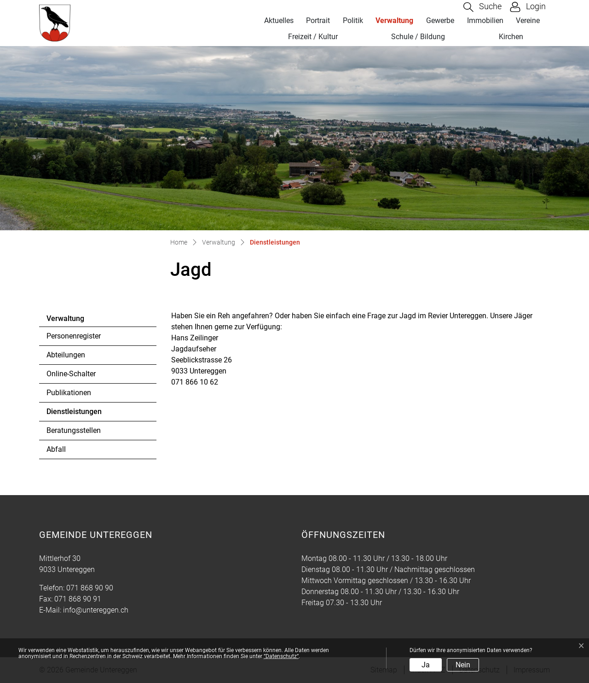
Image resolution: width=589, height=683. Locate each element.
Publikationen (68, 392)
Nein (463, 664)
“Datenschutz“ (281, 656)
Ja (426, 664)
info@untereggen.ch (95, 610)
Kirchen (511, 36)
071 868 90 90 (89, 588)
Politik (353, 20)
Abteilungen (65, 354)
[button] (482, 7)
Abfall (56, 449)
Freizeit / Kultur (313, 36)
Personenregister (73, 336)
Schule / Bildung (418, 36)
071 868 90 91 (77, 599)
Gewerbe (440, 20)
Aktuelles (279, 20)
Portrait (318, 20)
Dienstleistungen (74, 414)
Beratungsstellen (73, 430)
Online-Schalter (71, 373)
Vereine (528, 20)
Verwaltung (394, 20)
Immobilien (485, 20)
